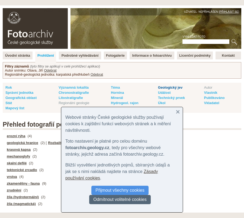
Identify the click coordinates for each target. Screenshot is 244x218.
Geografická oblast (21, 98)
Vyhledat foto (193, 36)
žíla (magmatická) (21, 204)
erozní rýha (16, 136)
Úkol (162, 103)
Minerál (117, 98)
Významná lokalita (74, 87)
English (61, 11)
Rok (8, 87)
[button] (178, 112)
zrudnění (14, 190)
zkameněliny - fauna (23, 183)
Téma (115, 87)
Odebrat (50, 70)
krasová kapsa (19, 150)
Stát (8, 103)
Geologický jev (170, 87)
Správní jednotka (19, 93)
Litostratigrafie (71, 98)
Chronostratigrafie (74, 93)
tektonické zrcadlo (22, 170)
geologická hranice (22, 143)
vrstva (12, 177)
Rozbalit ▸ (56, 143)
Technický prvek (171, 98)
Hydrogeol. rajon (125, 103)
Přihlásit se (229, 11)
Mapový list (14, 108)
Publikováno (214, 98)
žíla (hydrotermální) (23, 197)
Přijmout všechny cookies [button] (120, 190)
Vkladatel (211, 103)
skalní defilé (17, 163)
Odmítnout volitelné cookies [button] (120, 199)
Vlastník (210, 93)
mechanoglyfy (18, 156)
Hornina (117, 93)
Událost (164, 93)
